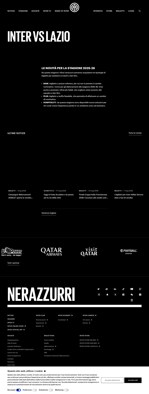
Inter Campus (88, 315)
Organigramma (12, 340)
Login (131, 11)
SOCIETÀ (35, 11)
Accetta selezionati (112, 380)
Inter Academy (64, 315)
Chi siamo (86, 320)
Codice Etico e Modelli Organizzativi (20, 349)
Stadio (46, 343)
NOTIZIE (11, 11)
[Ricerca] (140, 11)
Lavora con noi (12, 353)
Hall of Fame (12, 343)
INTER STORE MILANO (88, 340)
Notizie (10, 315)
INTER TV (47, 11)
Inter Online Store (15, 326)
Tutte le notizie (135, 133)
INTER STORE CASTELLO (89, 346)
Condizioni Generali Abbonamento (56, 356)
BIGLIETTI (120, 11)
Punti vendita (49, 340)
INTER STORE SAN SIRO (88, 343)
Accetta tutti (133, 380)
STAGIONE (23, 11)
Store (109, 11)
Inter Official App (14, 330)
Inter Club (40, 315)
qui (90, 380)
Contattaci (62, 320)
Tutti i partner (13, 263)
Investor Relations (14, 346)
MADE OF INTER (62, 11)
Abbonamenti (49, 346)
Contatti (10, 359)
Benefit (38, 326)
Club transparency (14, 356)
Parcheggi (47, 349)
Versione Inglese (49, 213)
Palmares (10, 362)
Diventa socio (41, 320)
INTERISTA (98, 11)
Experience (40, 323)
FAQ (45, 353)
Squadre (11, 319)
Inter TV (10, 323)
